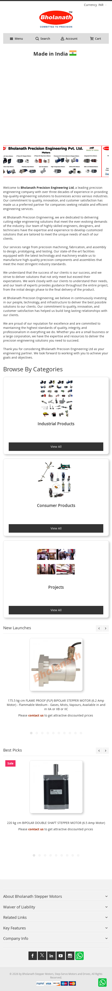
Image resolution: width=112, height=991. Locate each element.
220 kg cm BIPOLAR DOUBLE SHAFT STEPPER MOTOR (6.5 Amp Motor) (56, 823)
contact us (36, 715)
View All (56, 447)
